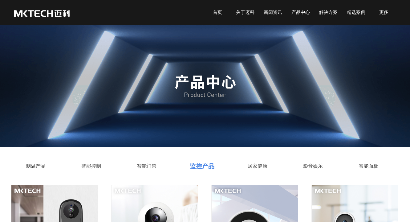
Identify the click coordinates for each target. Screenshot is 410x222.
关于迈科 (245, 12)
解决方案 (328, 12)
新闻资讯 (273, 12)
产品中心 (300, 12)
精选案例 (356, 12)
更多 (383, 12)
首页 (217, 12)
